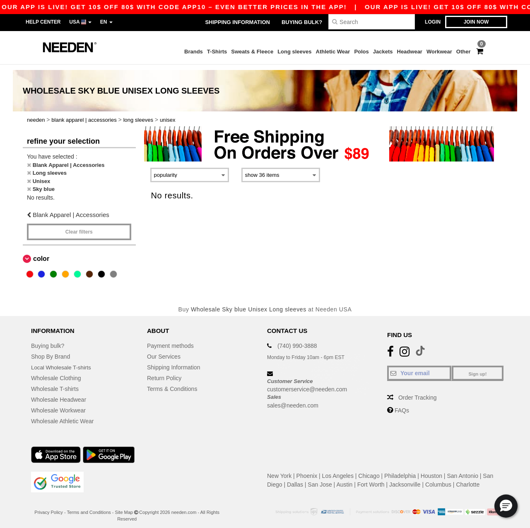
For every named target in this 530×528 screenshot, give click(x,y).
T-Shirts (217, 51)
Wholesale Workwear (58, 405)
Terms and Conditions (89, 506)
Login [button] (433, 22)
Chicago (368, 470)
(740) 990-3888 (297, 340)
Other (463, 51)
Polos (361, 51)
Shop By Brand (50, 351)
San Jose (320, 479)
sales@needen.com (292, 400)
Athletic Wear (333, 51)
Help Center (43, 22)
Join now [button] (476, 22)
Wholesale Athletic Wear (62, 415)
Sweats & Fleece (252, 51)
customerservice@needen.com (307, 384)
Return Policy (164, 372)
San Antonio (462, 470)
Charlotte (467, 479)
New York (279, 470)
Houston (431, 470)
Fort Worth (371, 479)
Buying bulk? (302, 22)
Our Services (164, 351)
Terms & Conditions (172, 383)
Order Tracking (417, 392)
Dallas (295, 479)
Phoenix (307, 470)
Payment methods (170, 340)
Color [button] (41, 253)
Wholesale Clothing (56, 372)
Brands (193, 51)
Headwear (409, 51)
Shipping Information (237, 22)
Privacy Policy (48, 506)
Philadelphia (400, 470)
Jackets (383, 51)
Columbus (438, 479)
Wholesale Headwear (58, 394)
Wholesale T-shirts (55, 383)
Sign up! (478, 368)
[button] (506, 506)
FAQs (402, 405)
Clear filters (79, 226)
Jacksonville (404, 479)
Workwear (439, 51)
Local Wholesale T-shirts (62, 362)
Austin (344, 479)
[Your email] (419, 367)
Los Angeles (338, 470)
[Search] (371, 21)
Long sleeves (294, 51)
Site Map (124, 506)
